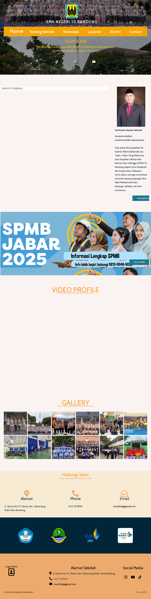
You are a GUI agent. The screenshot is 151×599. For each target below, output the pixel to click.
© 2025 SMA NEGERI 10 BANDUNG (19, 592)
